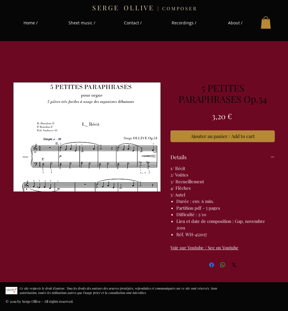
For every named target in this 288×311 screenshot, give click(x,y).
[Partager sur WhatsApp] (222, 264)
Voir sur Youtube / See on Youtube (204, 248)
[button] (266, 22)
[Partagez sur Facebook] (211, 264)
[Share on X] (233, 264)
